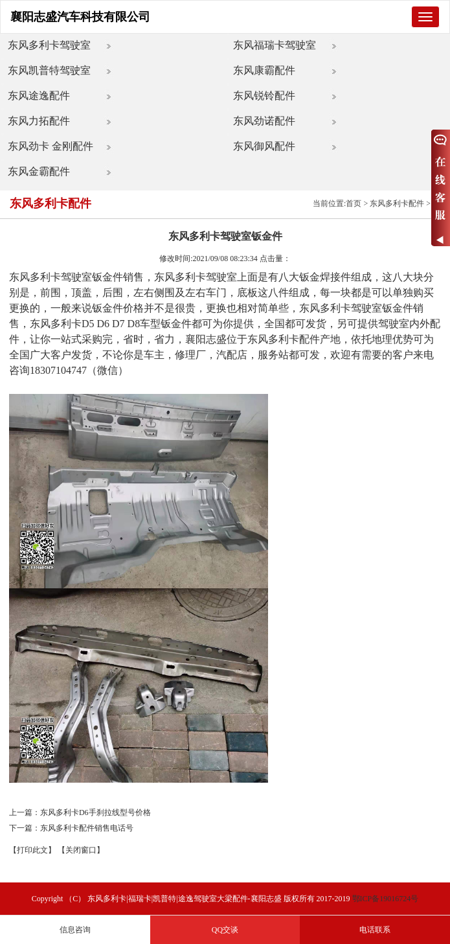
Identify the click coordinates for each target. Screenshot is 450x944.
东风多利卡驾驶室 (49, 45)
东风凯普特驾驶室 (49, 70)
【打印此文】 (32, 850)
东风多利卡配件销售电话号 (86, 828)
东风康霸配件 (264, 70)
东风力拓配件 (39, 120)
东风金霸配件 (39, 171)
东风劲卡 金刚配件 (50, 146)
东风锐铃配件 (264, 95)
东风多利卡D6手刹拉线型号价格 (95, 812)
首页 (353, 203)
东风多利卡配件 (397, 203)
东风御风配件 (264, 146)
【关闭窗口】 (81, 850)
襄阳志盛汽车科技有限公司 (80, 16)
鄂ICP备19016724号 (385, 898)
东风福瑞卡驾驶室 (274, 45)
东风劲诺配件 (264, 120)
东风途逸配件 (39, 95)
